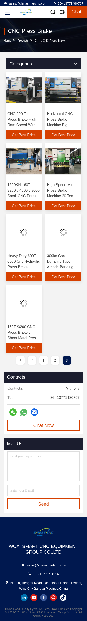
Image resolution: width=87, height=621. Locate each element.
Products (22, 40)
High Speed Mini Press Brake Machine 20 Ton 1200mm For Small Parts (62, 196)
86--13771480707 (68, 3)
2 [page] (55, 360)
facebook (43, 597)
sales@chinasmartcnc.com (25, 3)
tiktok (63, 597)
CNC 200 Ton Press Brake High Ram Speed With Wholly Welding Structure (21, 125)
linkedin (24, 597)
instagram (53, 597)
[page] (20, 360)
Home (7, 40)
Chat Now (43, 425)
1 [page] (44, 360)
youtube (33, 597)
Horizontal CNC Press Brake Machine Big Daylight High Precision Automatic (63, 125)
